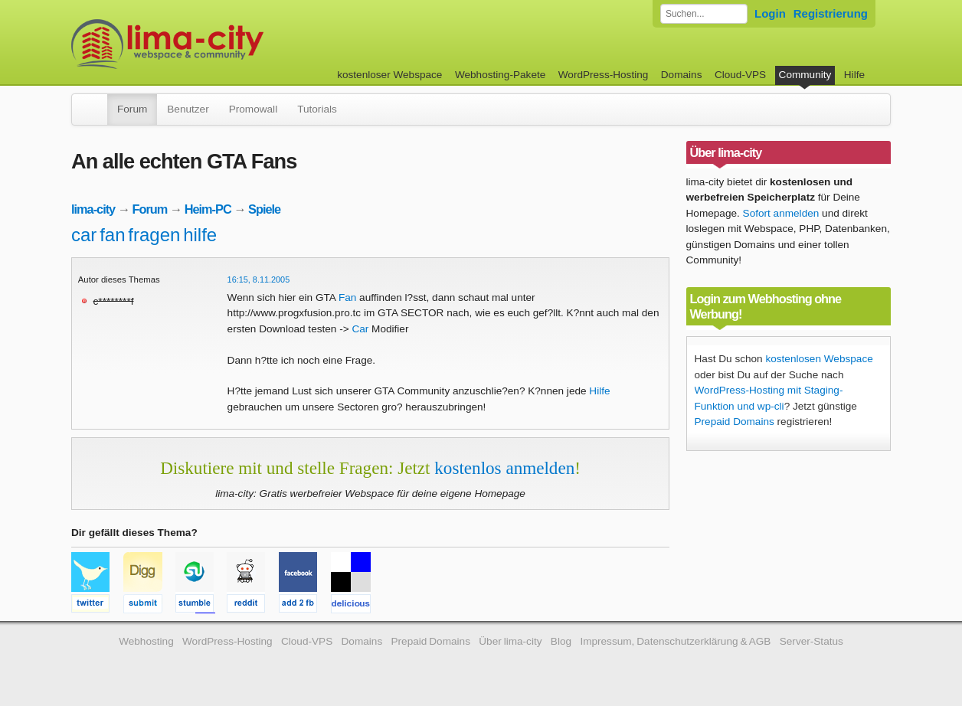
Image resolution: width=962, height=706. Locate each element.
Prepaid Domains (734, 421)
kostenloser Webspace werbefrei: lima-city (224, 44)
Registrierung (830, 13)
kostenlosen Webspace (818, 358)
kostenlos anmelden (504, 468)
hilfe (200, 234)
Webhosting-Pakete (500, 74)
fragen (154, 234)
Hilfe (854, 74)
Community (805, 74)
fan (112, 234)
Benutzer (187, 109)
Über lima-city (510, 641)
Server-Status (811, 641)
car (84, 234)
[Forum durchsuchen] (704, 14)
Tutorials (317, 109)
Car (360, 329)
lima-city (93, 209)
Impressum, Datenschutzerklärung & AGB (675, 641)
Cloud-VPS (740, 74)
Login (770, 13)
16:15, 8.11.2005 (258, 279)
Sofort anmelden (781, 213)
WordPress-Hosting (603, 74)
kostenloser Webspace (389, 74)
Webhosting (146, 641)
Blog (561, 641)
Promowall (253, 109)
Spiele (264, 209)
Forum (132, 109)
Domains (681, 74)
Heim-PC (208, 209)
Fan (347, 297)
